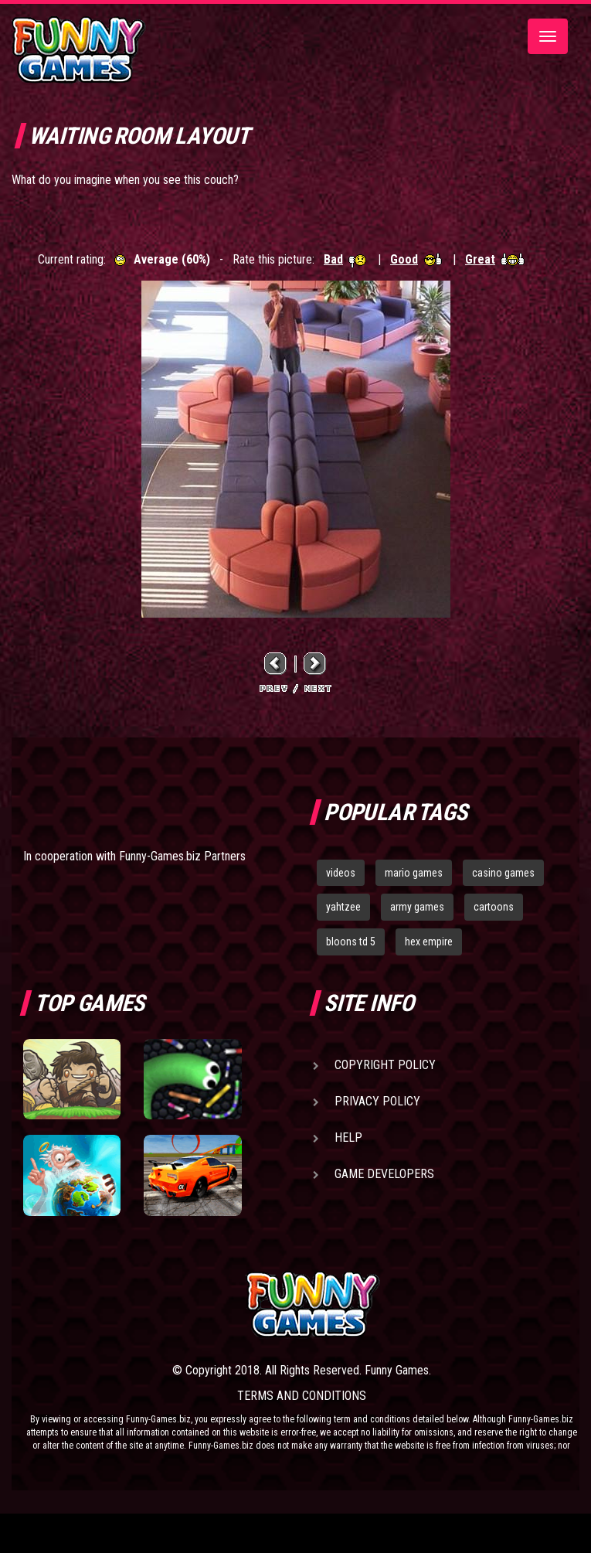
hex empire (429, 941)
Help (348, 1137)
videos (340, 873)
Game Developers (384, 1173)
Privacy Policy (377, 1101)
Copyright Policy (385, 1064)
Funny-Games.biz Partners (182, 856)
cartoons (494, 907)
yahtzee (343, 907)
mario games (414, 873)
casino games (503, 873)
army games (417, 907)
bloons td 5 (350, 941)
